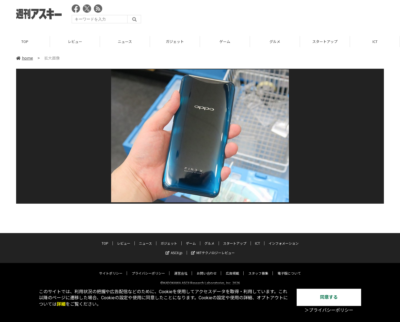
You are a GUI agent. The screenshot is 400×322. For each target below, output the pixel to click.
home (24, 58)
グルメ (274, 41)
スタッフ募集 (258, 268)
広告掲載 (232, 268)
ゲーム (224, 41)
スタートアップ (325, 41)
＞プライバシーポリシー (328, 310)
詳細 (61, 304)
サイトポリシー (110, 268)
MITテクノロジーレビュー (213, 248)
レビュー (75, 41)
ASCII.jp (174, 248)
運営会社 (181, 268)
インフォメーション (284, 238)
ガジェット (175, 41)
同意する (329, 297)
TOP (24, 41)
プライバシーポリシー (148, 268)
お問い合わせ (207, 268)
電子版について (289, 268)
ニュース (125, 41)
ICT (375, 41)
